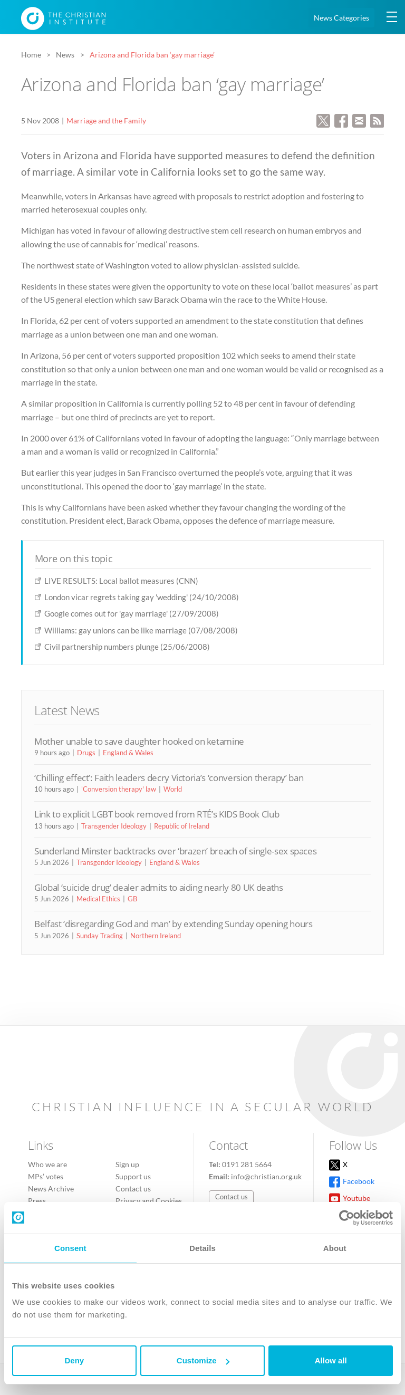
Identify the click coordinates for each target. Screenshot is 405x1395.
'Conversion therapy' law (118, 789)
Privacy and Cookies (148, 1200)
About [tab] (334, 1248)
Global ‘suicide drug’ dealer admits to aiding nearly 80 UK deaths (158, 887)
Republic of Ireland (181, 826)
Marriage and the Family (106, 120)
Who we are (47, 1164)
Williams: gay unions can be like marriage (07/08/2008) (141, 630)
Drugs (86, 752)
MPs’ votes (45, 1176)
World (172, 789)
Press (37, 1200)
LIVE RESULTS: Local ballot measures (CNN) (121, 580)
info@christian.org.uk (266, 1176)
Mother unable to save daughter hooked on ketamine (139, 741)
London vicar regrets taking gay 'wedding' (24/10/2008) (141, 597)
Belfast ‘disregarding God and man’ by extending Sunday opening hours (173, 924)
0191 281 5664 (247, 1164)
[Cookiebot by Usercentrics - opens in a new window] (347, 1218)
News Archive (51, 1188)
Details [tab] (202, 1248)
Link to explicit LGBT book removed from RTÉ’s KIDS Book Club (156, 814)
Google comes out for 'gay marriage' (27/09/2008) (131, 613)
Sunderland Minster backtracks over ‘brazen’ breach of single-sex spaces (175, 851)
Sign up (127, 1164)
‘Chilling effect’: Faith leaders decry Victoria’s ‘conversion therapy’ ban (168, 778)
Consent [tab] (70, 1248)
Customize (203, 1360)
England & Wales (128, 752)
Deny (74, 1360)
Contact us (133, 1188)
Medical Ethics (98, 898)
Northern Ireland (155, 935)
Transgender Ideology (114, 826)
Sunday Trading (99, 935)
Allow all (331, 1360)
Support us (133, 1176)
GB (132, 898)
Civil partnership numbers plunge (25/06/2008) (127, 646)
